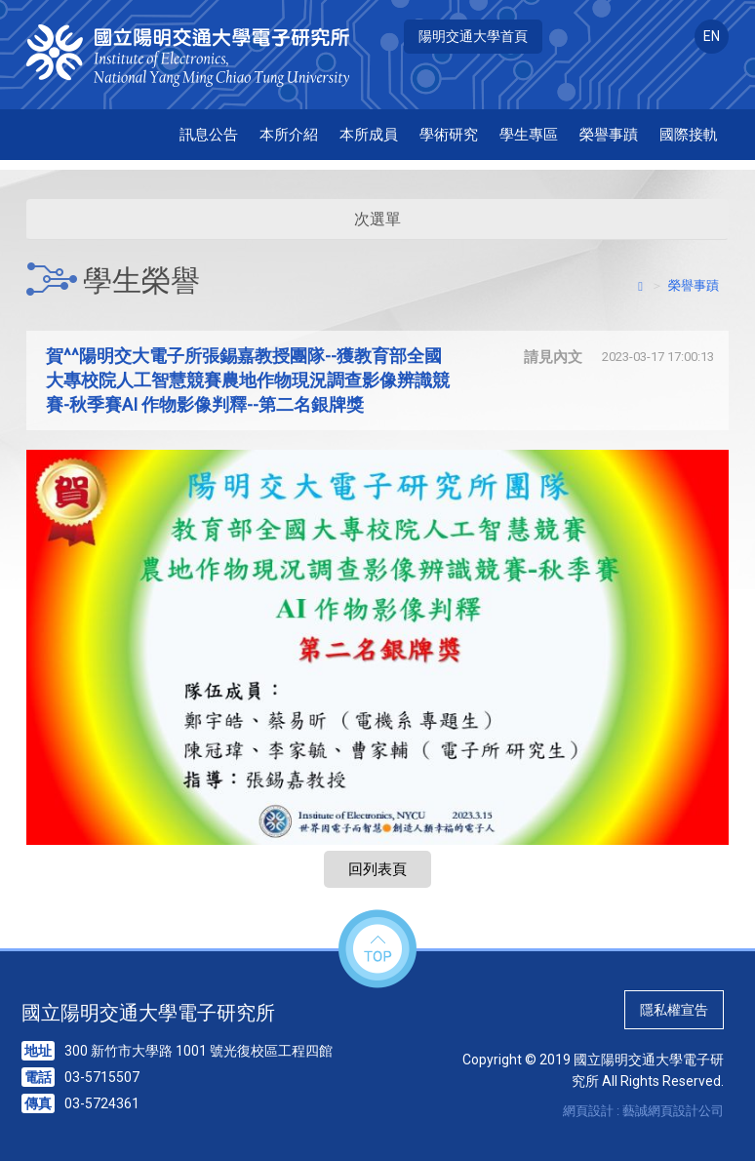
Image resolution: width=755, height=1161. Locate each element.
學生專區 (528, 134)
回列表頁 (377, 869)
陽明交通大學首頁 (473, 36)
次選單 (377, 219)
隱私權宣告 (674, 1010)
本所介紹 (288, 134)
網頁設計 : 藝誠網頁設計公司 (643, 1110)
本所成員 (368, 134)
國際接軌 (688, 134)
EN (711, 36)
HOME (199, 55)
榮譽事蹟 (608, 134)
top (377, 949)
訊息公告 (208, 134)
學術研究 (448, 134)
